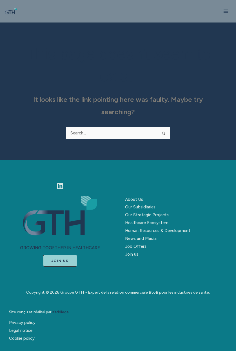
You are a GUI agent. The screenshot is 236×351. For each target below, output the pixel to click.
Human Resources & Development (157, 230)
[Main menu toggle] (226, 11)
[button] (60, 261)
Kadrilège (60, 312)
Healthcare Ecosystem (146, 222)
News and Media (141, 238)
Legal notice (20, 330)
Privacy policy (22, 322)
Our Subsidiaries (140, 207)
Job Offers (135, 246)
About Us (134, 199)
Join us (131, 254)
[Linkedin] (60, 186)
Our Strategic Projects (147, 214)
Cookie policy (22, 338)
